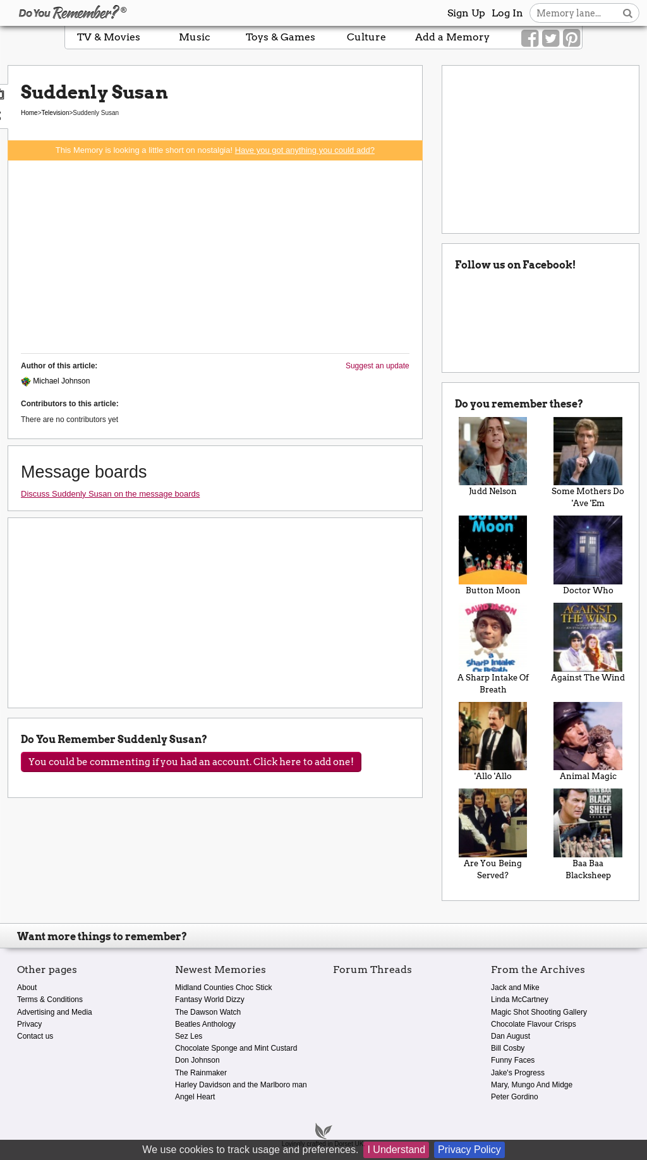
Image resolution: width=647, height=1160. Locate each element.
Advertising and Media (54, 1012)
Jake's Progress (518, 1072)
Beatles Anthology (205, 1024)
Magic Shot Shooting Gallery (539, 1012)
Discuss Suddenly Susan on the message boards (110, 493)
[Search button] (627, 13)
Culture (366, 37)
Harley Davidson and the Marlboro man (241, 1084)
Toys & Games (280, 37)
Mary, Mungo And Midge (531, 1084)
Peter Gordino (514, 1096)
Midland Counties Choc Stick (223, 987)
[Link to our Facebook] (529, 38)
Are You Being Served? (493, 834)
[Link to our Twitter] (550, 38)
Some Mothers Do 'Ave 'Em (588, 463)
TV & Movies (108, 37)
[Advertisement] (215, 255)
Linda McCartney (519, 999)
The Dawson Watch (208, 1012)
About (27, 987)
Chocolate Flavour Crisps (533, 1024)
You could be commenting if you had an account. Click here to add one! (191, 762)
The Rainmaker (201, 1072)
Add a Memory (452, 37)
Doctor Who (588, 555)
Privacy (29, 1024)
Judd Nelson (493, 457)
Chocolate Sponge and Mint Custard (236, 1048)
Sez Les (188, 1036)
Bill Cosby (507, 1048)
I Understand (396, 1149)
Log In (507, 13)
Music (194, 37)
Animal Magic (588, 742)
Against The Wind (588, 642)
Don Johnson (197, 1060)
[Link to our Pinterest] (571, 38)
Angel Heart (195, 1096)
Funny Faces (513, 1060)
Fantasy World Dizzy (210, 999)
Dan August (510, 1036)
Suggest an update (377, 365)
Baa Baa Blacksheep (588, 834)
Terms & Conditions (50, 999)
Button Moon (493, 555)
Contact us (35, 1036)
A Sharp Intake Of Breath (493, 648)
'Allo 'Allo (493, 742)
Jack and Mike (515, 987)
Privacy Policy (469, 1149)
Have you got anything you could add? (305, 150)
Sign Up (466, 13)
